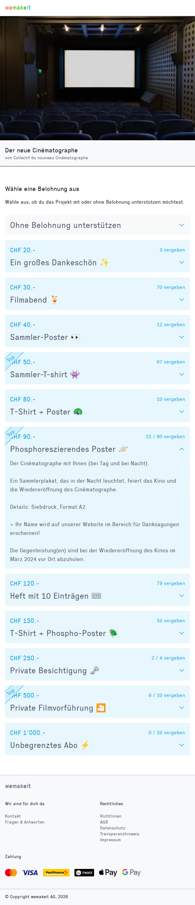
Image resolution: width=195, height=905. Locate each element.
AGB (104, 822)
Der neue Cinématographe (41, 150)
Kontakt (13, 816)
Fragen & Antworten (25, 822)
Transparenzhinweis (119, 834)
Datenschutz (112, 828)
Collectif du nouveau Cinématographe (50, 157)
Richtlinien (110, 816)
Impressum (110, 839)
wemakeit (18, 786)
